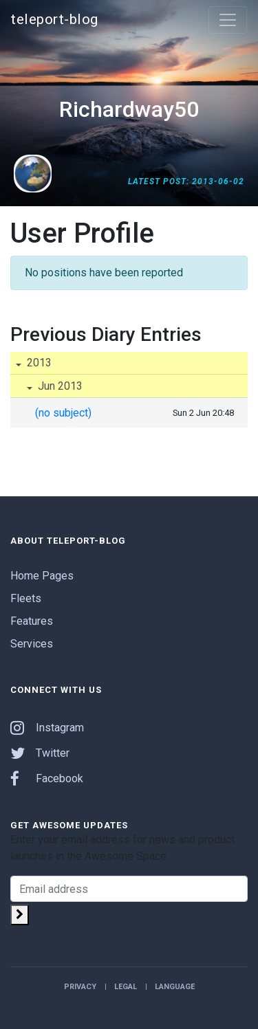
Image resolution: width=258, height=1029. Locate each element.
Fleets (25, 598)
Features (31, 621)
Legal (125, 986)
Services (31, 643)
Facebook (46, 778)
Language (175, 986)
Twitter (39, 753)
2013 (38, 362)
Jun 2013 (59, 385)
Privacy (80, 986)
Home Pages (42, 575)
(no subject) (63, 412)
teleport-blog (54, 19)
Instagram (47, 727)
